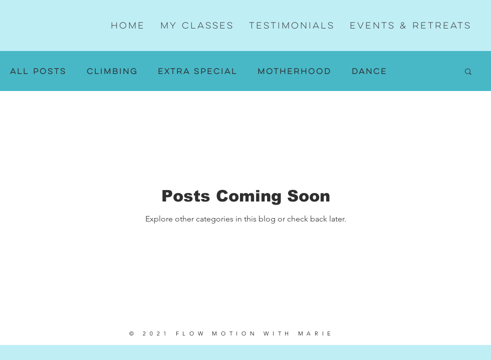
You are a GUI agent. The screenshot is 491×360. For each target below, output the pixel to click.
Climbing (112, 71)
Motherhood (295, 71)
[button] (468, 72)
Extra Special (197, 71)
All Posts (38, 71)
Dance (369, 71)
